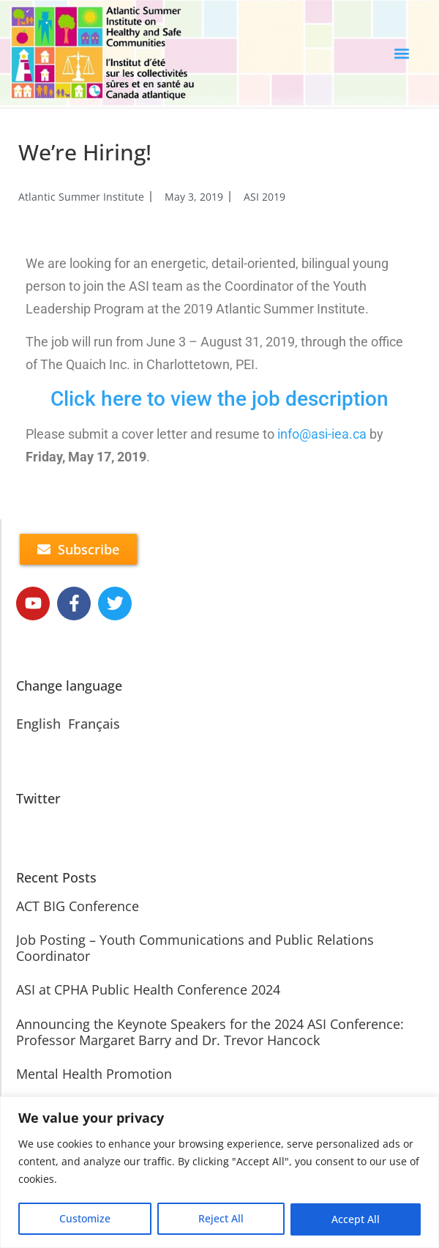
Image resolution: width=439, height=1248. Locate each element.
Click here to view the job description (219, 399)
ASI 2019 (264, 197)
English (38, 723)
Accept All (355, 1219)
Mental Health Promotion (94, 1073)
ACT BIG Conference (77, 906)
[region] (219, 1172)
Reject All (221, 1219)
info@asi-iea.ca (322, 434)
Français (94, 723)
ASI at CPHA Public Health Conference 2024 (148, 989)
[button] (402, 54)
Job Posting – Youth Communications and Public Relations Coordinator (195, 948)
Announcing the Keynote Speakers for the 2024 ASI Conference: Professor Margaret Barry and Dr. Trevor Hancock (210, 1032)
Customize (84, 1219)
